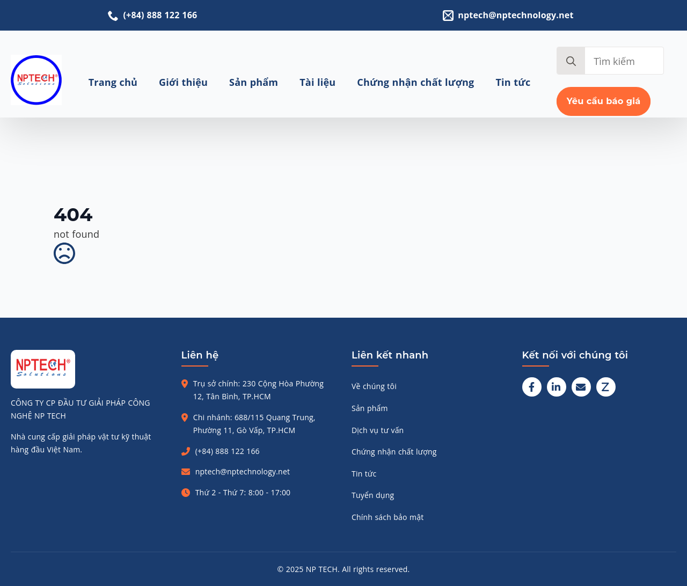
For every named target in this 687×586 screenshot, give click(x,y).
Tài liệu (317, 82)
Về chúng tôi (374, 386)
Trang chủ (113, 82)
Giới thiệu (183, 82)
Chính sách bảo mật (387, 517)
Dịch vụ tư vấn (378, 430)
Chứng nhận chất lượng (415, 82)
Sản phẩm (253, 82)
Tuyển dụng (373, 495)
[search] (571, 61)
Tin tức (513, 82)
